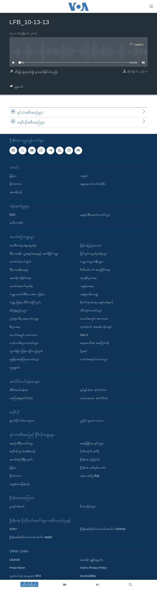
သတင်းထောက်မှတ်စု (21, 285)
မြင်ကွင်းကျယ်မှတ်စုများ (93, 253)
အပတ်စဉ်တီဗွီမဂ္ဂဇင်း (21, 459)
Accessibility (88, 576)
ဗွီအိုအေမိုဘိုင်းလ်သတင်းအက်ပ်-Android (102, 529)
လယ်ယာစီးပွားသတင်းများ (23, 342)
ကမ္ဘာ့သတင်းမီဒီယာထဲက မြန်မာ (27, 294)
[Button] (16, 87)
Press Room (17, 567)
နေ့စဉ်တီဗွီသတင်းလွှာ (21, 443)
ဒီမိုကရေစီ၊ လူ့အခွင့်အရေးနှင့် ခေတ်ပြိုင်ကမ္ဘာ (33, 253)
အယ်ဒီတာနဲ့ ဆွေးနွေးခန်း (22, 245)
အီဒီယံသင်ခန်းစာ (18, 389)
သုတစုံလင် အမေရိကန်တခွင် (96, 326)
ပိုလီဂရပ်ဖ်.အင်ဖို (89, 451)
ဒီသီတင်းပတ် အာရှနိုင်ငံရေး (95, 269)
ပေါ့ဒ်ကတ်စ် (16, 222)
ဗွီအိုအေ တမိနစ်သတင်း (93, 467)
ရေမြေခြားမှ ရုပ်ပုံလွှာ (92, 443)
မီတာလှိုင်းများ (88, 506)
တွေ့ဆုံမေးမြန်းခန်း (19, 483)
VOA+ (13, 529)
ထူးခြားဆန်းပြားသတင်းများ (24, 359)
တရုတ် (84, 175)
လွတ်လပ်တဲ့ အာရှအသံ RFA (25, 576)
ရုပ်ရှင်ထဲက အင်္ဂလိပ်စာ (93, 389)
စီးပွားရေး (14, 326)
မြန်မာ (12, 175)
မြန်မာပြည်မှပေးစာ (90, 245)
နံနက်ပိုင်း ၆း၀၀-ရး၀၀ (22, 420)
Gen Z (84, 334)
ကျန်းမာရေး (87, 285)
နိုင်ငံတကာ (15, 183)
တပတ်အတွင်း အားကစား (23, 334)
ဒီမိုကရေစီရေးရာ (19, 269)
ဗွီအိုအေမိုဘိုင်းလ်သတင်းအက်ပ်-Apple (30, 537)
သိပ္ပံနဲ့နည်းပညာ (18, 310)
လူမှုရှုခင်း (14, 367)
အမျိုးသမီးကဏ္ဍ (89, 294)
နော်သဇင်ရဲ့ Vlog (89, 475)
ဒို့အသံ (83, 351)
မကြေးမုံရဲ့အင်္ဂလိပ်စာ (21, 398)
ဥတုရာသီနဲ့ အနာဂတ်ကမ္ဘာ (24, 318)
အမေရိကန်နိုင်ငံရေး (20, 277)
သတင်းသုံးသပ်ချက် (20, 261)
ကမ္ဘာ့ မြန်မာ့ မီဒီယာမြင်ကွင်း (25, 302)
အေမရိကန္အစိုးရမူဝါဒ (91, 559)
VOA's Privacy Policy (93, 567)
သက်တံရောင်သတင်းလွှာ (94, 359)
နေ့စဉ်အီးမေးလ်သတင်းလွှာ (95, 214)
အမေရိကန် (15, 192)
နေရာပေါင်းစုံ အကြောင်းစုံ (94, 342)
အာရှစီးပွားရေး (88, 277)
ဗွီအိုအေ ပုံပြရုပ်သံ (90, 459)
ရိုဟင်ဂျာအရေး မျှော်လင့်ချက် (96, 302)
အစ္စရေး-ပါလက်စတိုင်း (92, 183)
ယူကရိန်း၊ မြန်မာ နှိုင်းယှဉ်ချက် (26, 351)
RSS (12, 214)
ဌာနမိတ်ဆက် (17, 506)
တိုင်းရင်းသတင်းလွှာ (91, 310)
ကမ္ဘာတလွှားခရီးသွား (91, 261)
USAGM (14, 559)
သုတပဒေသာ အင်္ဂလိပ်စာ (94, 398)
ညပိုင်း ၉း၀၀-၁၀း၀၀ (91, 420)
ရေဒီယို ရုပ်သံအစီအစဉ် (22, 451)
